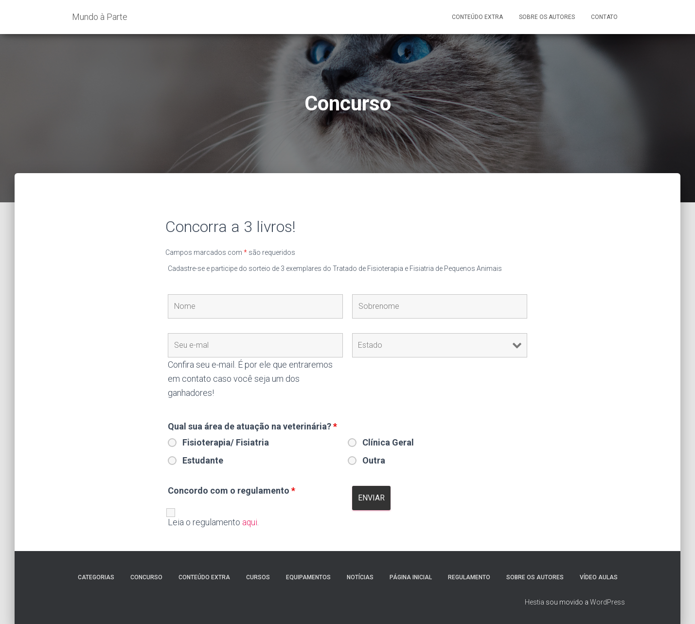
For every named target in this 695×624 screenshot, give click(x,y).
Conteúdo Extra (477, 17)
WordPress (607, 602)
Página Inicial (411, 577)
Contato (604, 17)
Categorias (96, 577)
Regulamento (469, 577)
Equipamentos (308, 577)
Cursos (258, 577)
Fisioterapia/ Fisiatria (225, 442)
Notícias (360, 577)
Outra (373, 460)
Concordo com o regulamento (231, 491)
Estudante (202, 460)
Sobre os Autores (547, 17)
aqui (250, 522)
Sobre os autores (535, 577)
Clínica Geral (388, 442)
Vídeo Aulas (599, 577)
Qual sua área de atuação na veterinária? (252, 426)
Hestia (534, 602)
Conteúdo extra (204, 577)
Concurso (146, 577)
